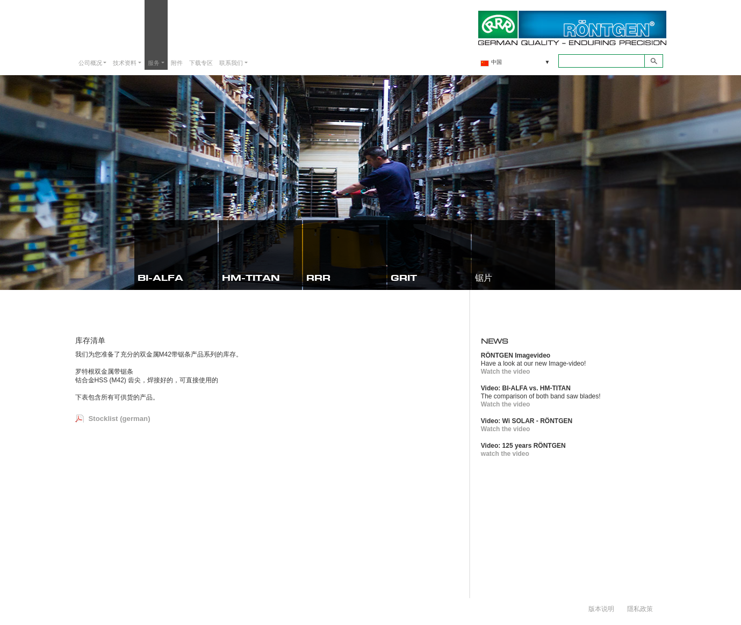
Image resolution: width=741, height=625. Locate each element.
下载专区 (201, 63)
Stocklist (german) (119, 419)
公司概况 (90, 63)
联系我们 (231, 63)
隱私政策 (640, 608)
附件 (177, 63)
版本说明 (601, 608)
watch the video (505, 453)
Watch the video (505, 371)
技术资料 (124, 63)
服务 (154, 63)
